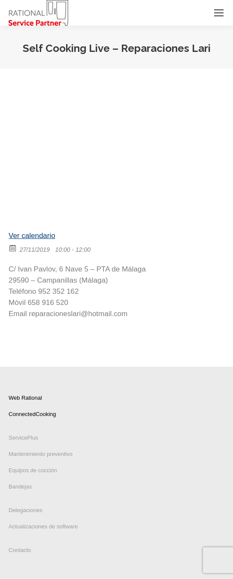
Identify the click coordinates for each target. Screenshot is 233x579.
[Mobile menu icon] (218, 12)
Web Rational (25, 398)
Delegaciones (25, 510)
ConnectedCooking (32, 414)
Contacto (20, 550)
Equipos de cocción (33, 470)
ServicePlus (23, 437)
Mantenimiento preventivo (41, 454)
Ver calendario (32, 236)
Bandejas (20, 486)
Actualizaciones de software (43, 526)
